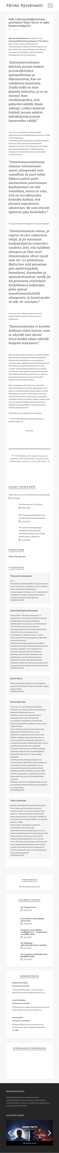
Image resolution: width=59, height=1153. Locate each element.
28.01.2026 (27, 910)
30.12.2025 (27, 937)
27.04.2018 (26, 522)
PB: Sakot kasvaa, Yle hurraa (30, 504)
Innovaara (17, 1018)
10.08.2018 (15, 498)
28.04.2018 (26, 508)
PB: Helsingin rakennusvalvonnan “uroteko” (34, 944)
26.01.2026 (27, 924)
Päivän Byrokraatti (17, 557)
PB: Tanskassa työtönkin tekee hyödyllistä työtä (34, 955)
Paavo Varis (16, 679)
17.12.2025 (27, 948)
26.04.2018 (26, 540)
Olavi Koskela (19, 1000)
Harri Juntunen (20, 983)
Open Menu (50, 5)
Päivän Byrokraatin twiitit (29, 887)
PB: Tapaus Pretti (28, 907)
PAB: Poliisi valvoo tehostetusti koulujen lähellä (29, 495)
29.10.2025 (27, 960)
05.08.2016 (15, 30)
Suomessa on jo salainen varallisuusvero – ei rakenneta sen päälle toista (34, 932)
